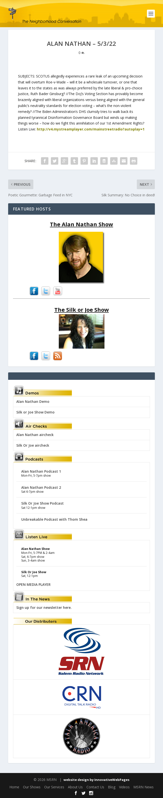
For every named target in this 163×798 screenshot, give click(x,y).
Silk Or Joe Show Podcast (42, 503)
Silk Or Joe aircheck (32, 445)
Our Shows (32, 787)
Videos (124, 787)
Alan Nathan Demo (32, 401)
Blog (111, 787)
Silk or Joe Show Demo (35, 412)
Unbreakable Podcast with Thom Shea (54, 519)
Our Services (54, 787)
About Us (75, 787)
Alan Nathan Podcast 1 (41, 471)
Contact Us (95, 787)
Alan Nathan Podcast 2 (41, 487)
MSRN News (143, 787)
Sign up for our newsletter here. (44, 607)
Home (14, 787)
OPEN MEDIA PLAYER (33, 584)
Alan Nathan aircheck (35, 434)
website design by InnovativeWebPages (96, 779)
